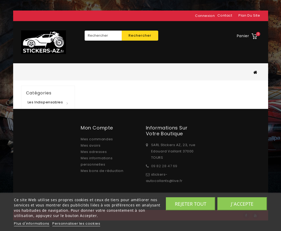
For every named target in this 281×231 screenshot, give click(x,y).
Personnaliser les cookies (76, 223)
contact (224, 15)
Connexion (205, 15)
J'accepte (242, 204)
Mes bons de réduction (102, 170)
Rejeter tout (190, 204)
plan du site (249, 15)
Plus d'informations (31, 223)
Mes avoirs (91, 145)
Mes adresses (94, 151)
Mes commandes (97, 139)
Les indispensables (45, 102)
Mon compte (97, 127)
